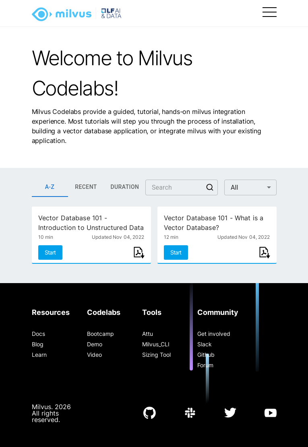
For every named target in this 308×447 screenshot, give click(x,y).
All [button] (234, 187)
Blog (37, 344)
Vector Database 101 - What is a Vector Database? (214, 223)
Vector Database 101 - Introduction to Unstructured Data (91, 223)
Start (50, 252)
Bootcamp (100, 333)
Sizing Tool (156, 354)
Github (206, 354)
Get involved (213, 333)
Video (94, 354)
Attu (147, 333)
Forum (205, 365)
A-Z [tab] (50, 187)
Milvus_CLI (156, 344)
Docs (38, 333)
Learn (39, 354)
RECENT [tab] (86, 187)
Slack (204, 344)
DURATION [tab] (125, 187)
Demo (94, 344)
